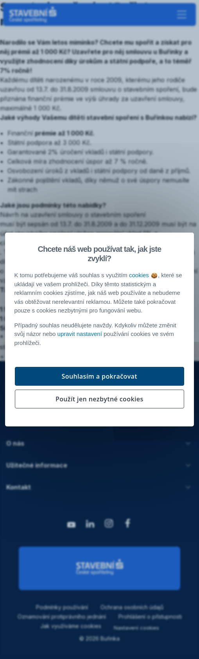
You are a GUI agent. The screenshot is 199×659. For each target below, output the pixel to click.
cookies (143, 275)
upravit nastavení (79, 333)
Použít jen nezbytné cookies (99, 399)
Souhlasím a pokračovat (100, 376)
